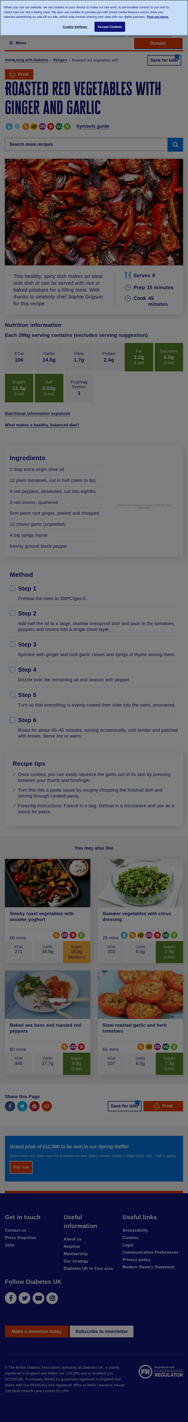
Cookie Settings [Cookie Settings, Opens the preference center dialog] (75, 27)
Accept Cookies (110, 27)
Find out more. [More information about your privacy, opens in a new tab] (158, 17)
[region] (94, 18)
